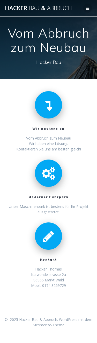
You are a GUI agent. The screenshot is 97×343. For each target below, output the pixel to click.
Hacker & (38, 8)
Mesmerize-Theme (48, 324)
